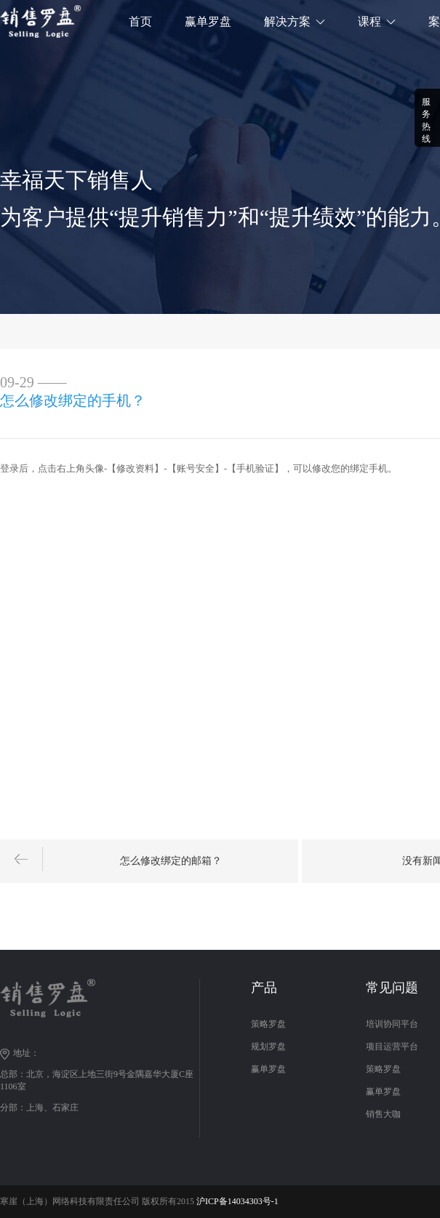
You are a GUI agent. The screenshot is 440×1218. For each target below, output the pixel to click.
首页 (140, 21)
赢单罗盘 (208, 21)
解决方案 (287, 21)
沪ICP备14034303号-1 (237, 1201)
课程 (369, 21)
